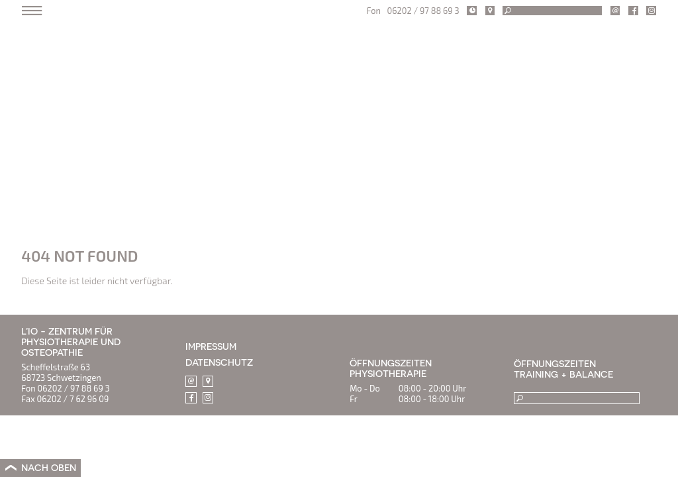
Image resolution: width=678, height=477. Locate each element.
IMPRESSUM (210, 346)
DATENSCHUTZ (219, 362)
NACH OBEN (48, 467)
